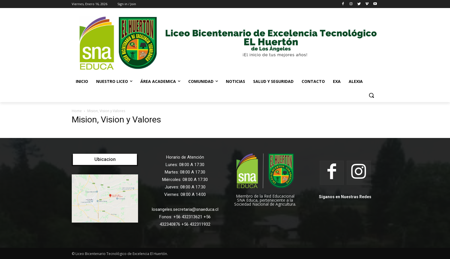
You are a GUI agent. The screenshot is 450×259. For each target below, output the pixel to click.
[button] (371, 95)
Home (77, 110)
